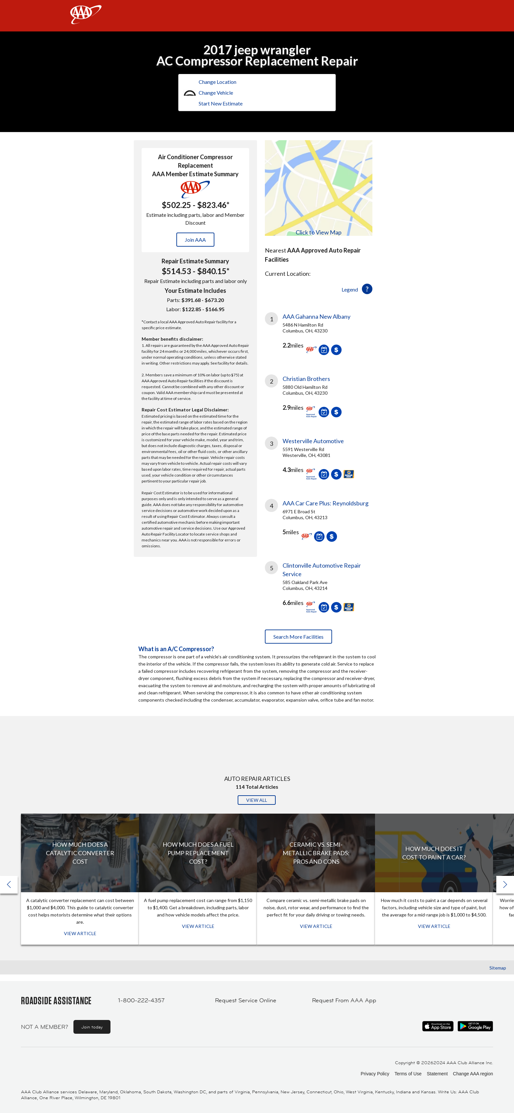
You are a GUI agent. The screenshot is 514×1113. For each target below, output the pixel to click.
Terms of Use (407, 1073)
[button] (505, 885)
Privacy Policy (375, 1073)
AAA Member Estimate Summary (195, 174)
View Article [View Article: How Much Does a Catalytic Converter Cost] (80, 933)
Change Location (217, 82)
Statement (437, 1073)
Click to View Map (319, 232)
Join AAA (195, 239)
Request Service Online (245, 1000)
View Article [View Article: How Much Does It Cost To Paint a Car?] (434, 926)
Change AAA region (473, 1073)
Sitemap (497, 968)
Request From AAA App (344, 1000)
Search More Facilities (298, 636)
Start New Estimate (221, 103)
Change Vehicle (216, 92)
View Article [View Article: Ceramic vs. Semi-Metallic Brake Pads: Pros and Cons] (316, 926)
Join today (92, 1027)
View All (256, 800)
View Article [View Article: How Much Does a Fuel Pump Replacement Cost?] (198, 926)
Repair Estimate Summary (195, 261)
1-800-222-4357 (141, 1000)
